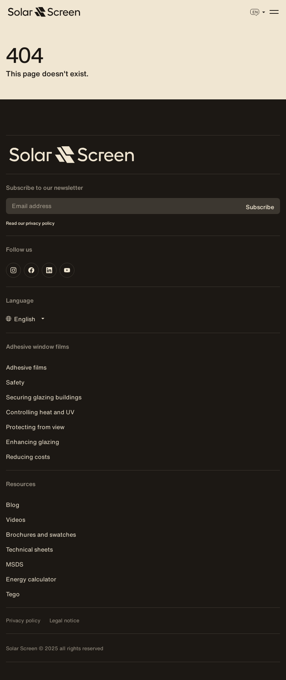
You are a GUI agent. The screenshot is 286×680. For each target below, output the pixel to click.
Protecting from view (35, 427)
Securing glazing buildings (44, 397)
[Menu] (274, 12)
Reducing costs (28, 457)
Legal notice (64, 620)
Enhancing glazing (32, 442)
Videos (15, 520)
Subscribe (260, 207)
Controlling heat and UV (40, 412)
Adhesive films (26, 367)
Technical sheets (29, 549)
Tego (13, 594)
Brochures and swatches (41, 534)
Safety (15, 382)
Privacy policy (23, 620)
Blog (12, 505)
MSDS (14, 564)
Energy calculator (31, 579)
